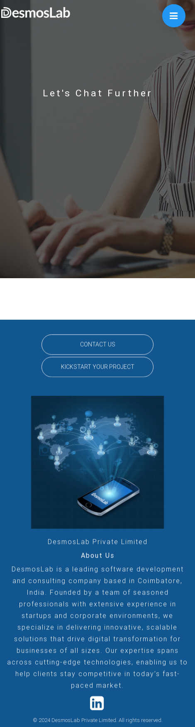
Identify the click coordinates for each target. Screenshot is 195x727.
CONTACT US (97, 346)
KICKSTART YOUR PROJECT (97, 369)
